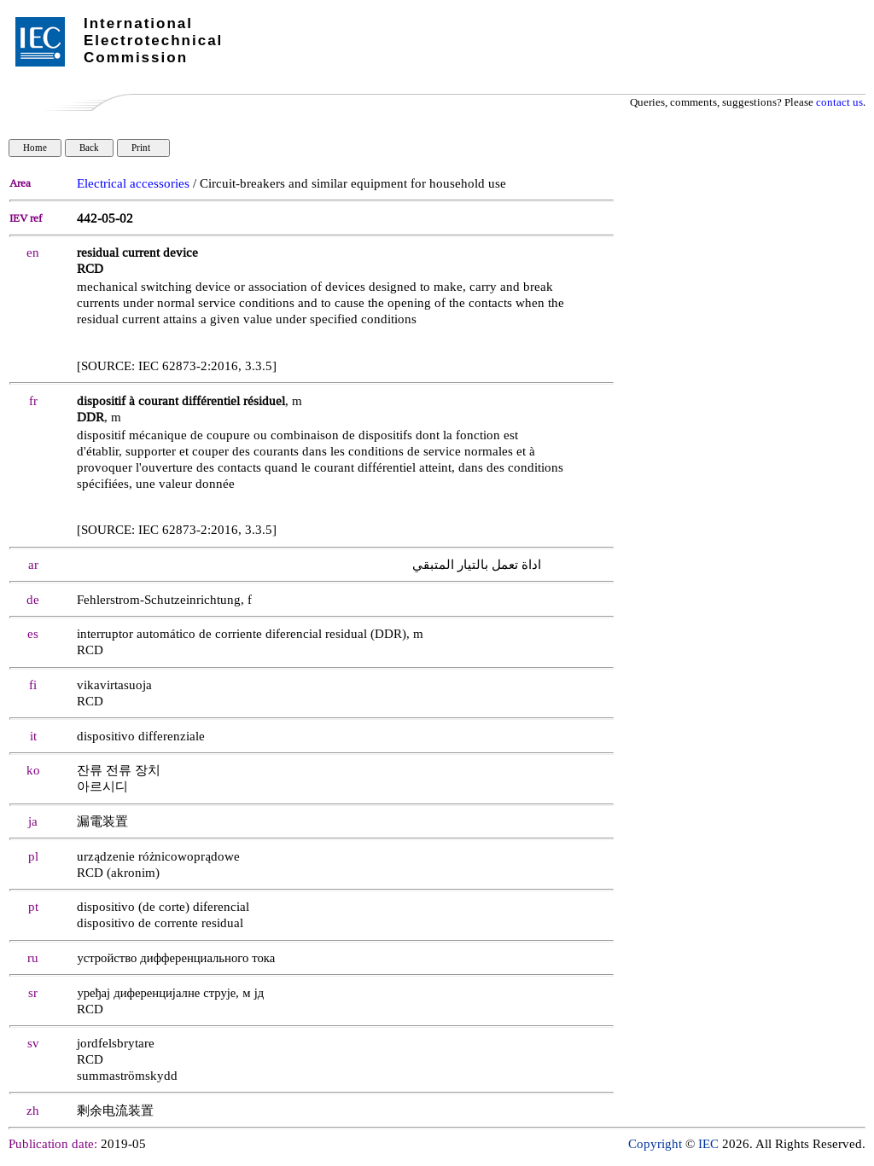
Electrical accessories (133, 184)
